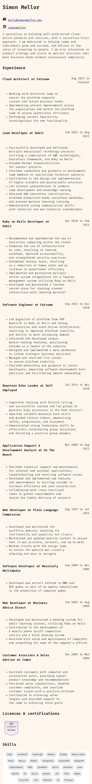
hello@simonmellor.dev (25, 20)
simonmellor (17, 27)
